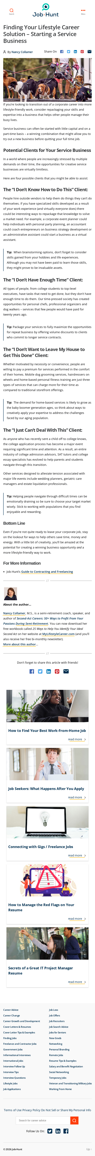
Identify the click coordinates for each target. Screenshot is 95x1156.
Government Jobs (13, 1049)
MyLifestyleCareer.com (58, 634)
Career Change (11, 1015)
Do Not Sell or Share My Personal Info (66, 1110)
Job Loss (53, 1009)
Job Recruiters (56, 1021)
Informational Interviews (16, 1055)
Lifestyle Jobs (10, 1083)
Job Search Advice (58, 1026)
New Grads (55, 1038)
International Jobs (13, 1060)
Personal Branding (59, 1049)
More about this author (19, 644)
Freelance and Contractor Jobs (19, 1043)
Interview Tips (10, 1072)
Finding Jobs (9, 1038)
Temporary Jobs (57, 1077)
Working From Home (60, 1089)
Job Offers (54, 1015)
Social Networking (59, 1072)
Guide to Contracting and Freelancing (47, 572)
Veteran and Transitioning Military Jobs (70, 1083)
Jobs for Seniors (57, 1032)
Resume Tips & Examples (62, 1060)
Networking (55, 1043)
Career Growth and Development (21, 1021)
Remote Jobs (56, 1055)
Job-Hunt (47, 9)
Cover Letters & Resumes (17, 1026)
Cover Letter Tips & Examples (19, 1032)
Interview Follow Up (14, 1066)
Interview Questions (14, 1077)
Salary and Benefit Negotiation (66, 1066)
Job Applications (12, 1089)
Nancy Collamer (22, 52)
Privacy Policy (31, 1110)
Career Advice (10, 1009)
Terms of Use (13, 1110)
